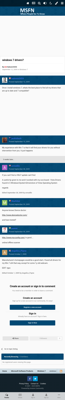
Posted (19, 82)
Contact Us (34, 384)
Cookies (43, 384)
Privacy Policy (24, 384)
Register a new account (32, 307)
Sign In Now (32, 323)
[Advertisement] (32, 35)
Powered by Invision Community (32, 388)
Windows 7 (24, 69)
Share (15, 338)
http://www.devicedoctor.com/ (14, 215)
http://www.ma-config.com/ (13, 238)
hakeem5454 (12, 67)
